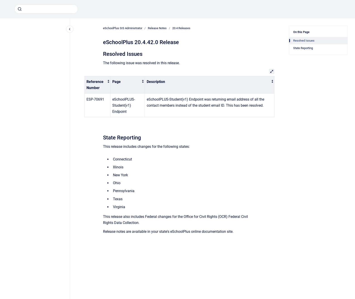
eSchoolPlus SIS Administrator (122, 28)
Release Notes (157, 28)
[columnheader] (97, 85)
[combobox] (46, 9)
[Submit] (19, 9)
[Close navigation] (69, 29)
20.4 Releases (181, 28)
